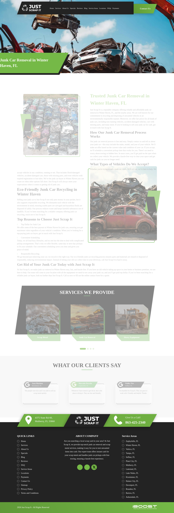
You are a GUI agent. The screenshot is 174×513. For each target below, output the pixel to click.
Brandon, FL (131, 489)
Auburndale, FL (132, 497)
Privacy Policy (27, 489)
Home (52, 8)
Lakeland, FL (131, 469)
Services (58, 8)
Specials (73, 8)
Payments (116, 8)
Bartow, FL (130, 493)
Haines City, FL (132, 481)
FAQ (23, 465)
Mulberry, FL (131, 465)
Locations (102, 8)
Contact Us (145, 9)
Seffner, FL (130, 457)
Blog (85, 8)
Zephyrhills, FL (132, 441)
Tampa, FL (130, 453)
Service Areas (93, 8)
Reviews (80, 8)
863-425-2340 (135, 422)
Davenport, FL (132, 485)
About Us (65, 8)
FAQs (109, 8)
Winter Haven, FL (133, 445)
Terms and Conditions (30, 493)
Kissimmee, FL (132, 477)
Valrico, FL (130, 449)
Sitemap (24, 485)
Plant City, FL (131, 461)
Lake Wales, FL (132, 473)
